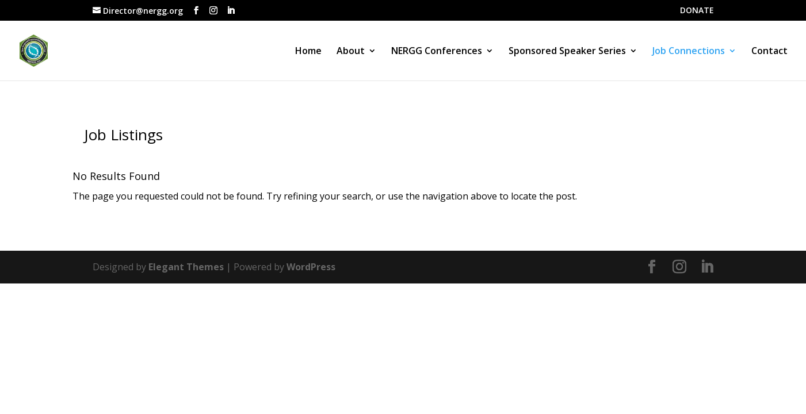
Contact (769, 52)
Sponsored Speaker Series (567, 52)
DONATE (697, 11)
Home (308, 52)
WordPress (311, 266)
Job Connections (688, 52)
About (351, 52)
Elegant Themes (186, 266)
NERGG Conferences (436, 52)
